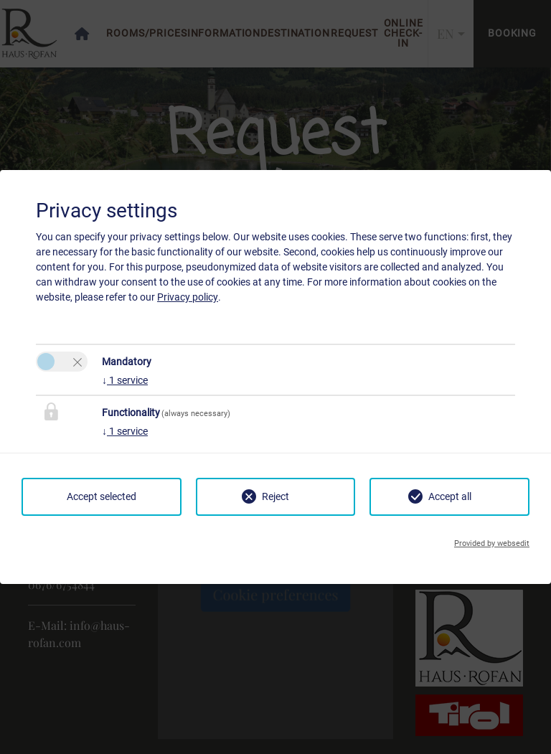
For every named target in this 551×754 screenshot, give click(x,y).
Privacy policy (187, 297)
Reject (275, 496)
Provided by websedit (491, 543)
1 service (125, 380)
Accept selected (101, 496)
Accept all (449, 496)
